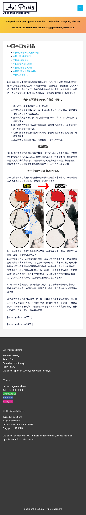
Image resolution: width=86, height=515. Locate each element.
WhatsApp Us (9, 393)
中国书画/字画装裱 (22, 56)
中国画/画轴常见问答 (23, 67)
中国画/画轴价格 (21, 60)
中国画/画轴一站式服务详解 (26, 52)
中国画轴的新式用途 (22, 63)
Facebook (8, 397)
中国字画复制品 (20, 75)
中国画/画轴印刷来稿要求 (25, 71)
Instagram (8, 401)
